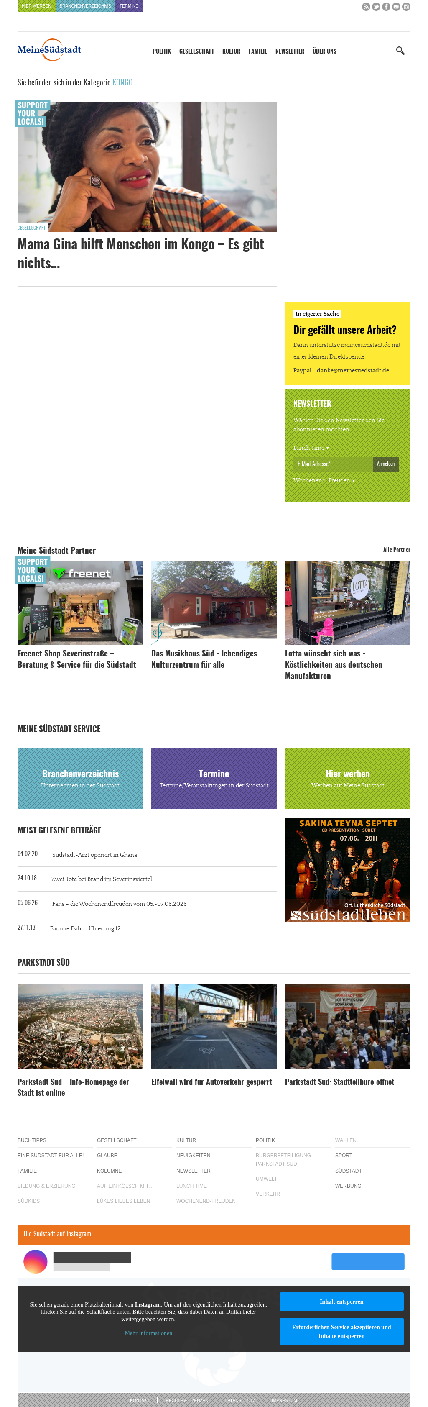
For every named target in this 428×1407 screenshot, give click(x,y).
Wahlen (346, 1140)
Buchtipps (32, 1140)
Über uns (324, 52)
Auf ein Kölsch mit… (125, 1186)
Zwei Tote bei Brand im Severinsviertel (101, 879)
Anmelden (386, 463)
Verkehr (268, 1194)
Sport (343, 1155)
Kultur (231, 52)
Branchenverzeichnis (85, 6)
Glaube (107, 1155)
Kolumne (109, 1171)
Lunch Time (308, 448)
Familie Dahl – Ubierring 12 (85, 928)
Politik (162, 52)
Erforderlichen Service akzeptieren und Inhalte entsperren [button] (341, 1331)
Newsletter (289, 52)
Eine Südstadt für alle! (51, 1155)
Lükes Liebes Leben (123, 1201)
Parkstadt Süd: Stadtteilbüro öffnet (339, 1083)
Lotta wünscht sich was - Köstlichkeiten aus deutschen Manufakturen (333, 665)
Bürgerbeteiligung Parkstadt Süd (283, 1159)
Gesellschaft (196, 52)
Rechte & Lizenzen (187, 1400)
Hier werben (36, 6)
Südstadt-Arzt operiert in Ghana (94, 855)
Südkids (29, 1201)
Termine (129, 6)
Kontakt (139, 1400)
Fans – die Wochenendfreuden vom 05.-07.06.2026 (119, 904)
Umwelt (266, 1179)
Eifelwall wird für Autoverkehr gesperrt (211, 1083)
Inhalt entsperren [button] (341, 1302)
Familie (258, 52)
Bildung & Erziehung (47, 1186)
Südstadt (348, 1171)
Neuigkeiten (193, 1155)
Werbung (348, 1186)
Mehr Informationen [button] (148, 1333)
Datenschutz (239, 1400)
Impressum (284, 1400)
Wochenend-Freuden (321, 480)
